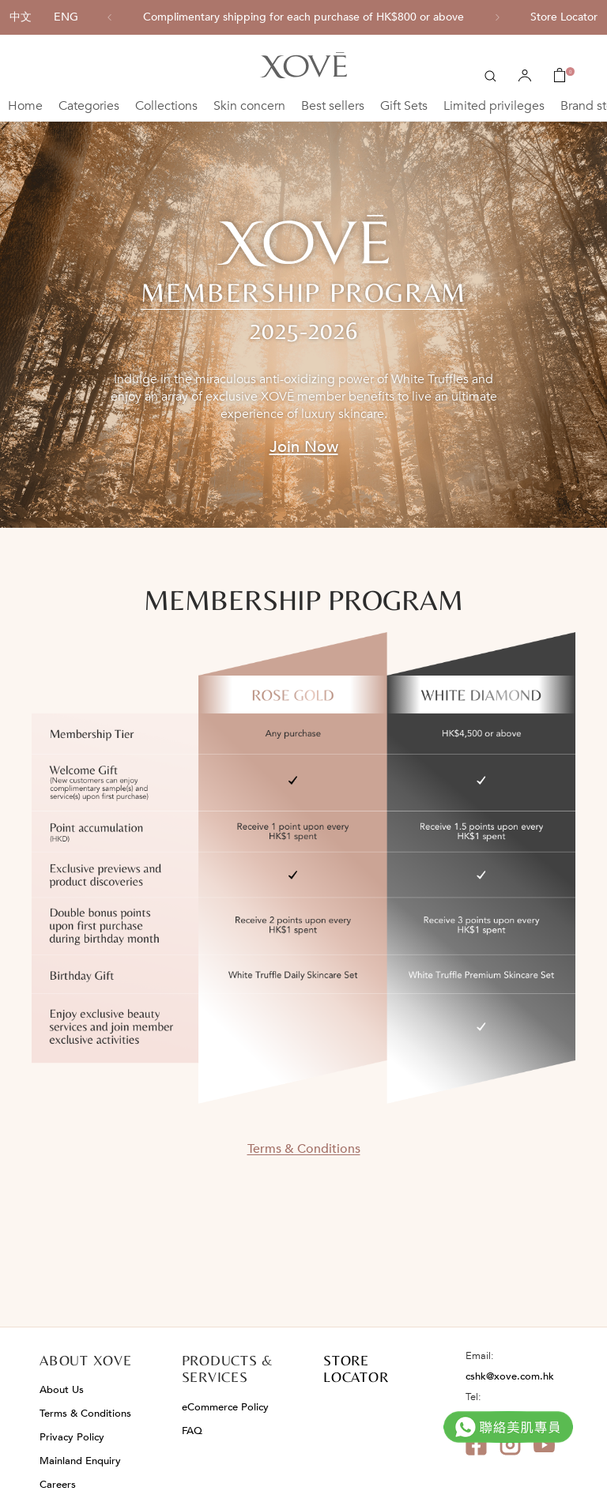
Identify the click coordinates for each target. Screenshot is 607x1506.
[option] (303, 17)
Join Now (304, 446)
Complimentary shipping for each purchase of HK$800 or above (303, 17)
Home (25, 106)
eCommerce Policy (225, 1407)
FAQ (192, 1431)
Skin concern (249, 106)
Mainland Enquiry (80, 1461)
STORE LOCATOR (355, 1368)
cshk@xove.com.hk (510, 1376)
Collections (166, 106)
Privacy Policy (72, 1437)
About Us (62, 1390)
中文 (20, 16)
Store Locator (564, 16)
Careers (58, 1485)
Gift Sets (404, 106)
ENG (66, 16)
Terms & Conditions (303, 1149)
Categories (88, 106)
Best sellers (332, 106)
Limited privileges (494, 106)
